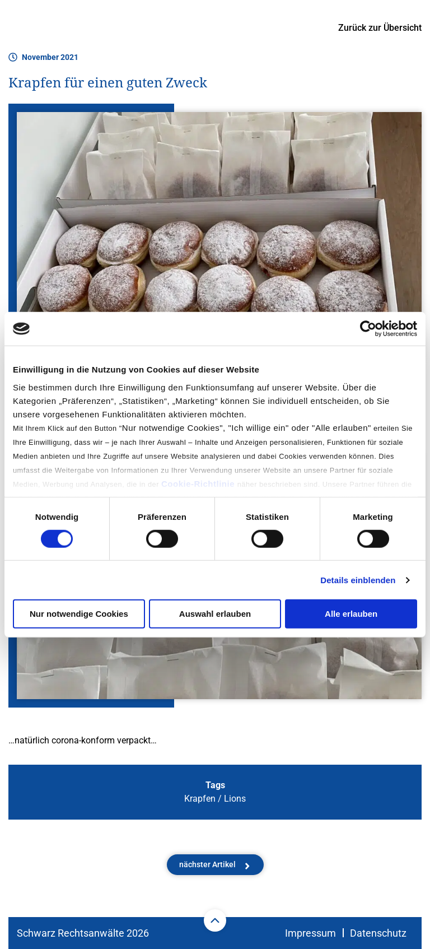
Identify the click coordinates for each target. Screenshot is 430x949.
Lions (235, 798)
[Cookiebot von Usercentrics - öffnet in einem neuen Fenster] (368, 328)
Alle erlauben (351, 613)
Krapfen (200, 798)
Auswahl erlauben (215, 613)
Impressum (310, 933)
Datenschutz (378, 933)
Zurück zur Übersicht (380, 27)
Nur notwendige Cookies (79, 613)
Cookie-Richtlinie (199, 483)
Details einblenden (357, 580)
